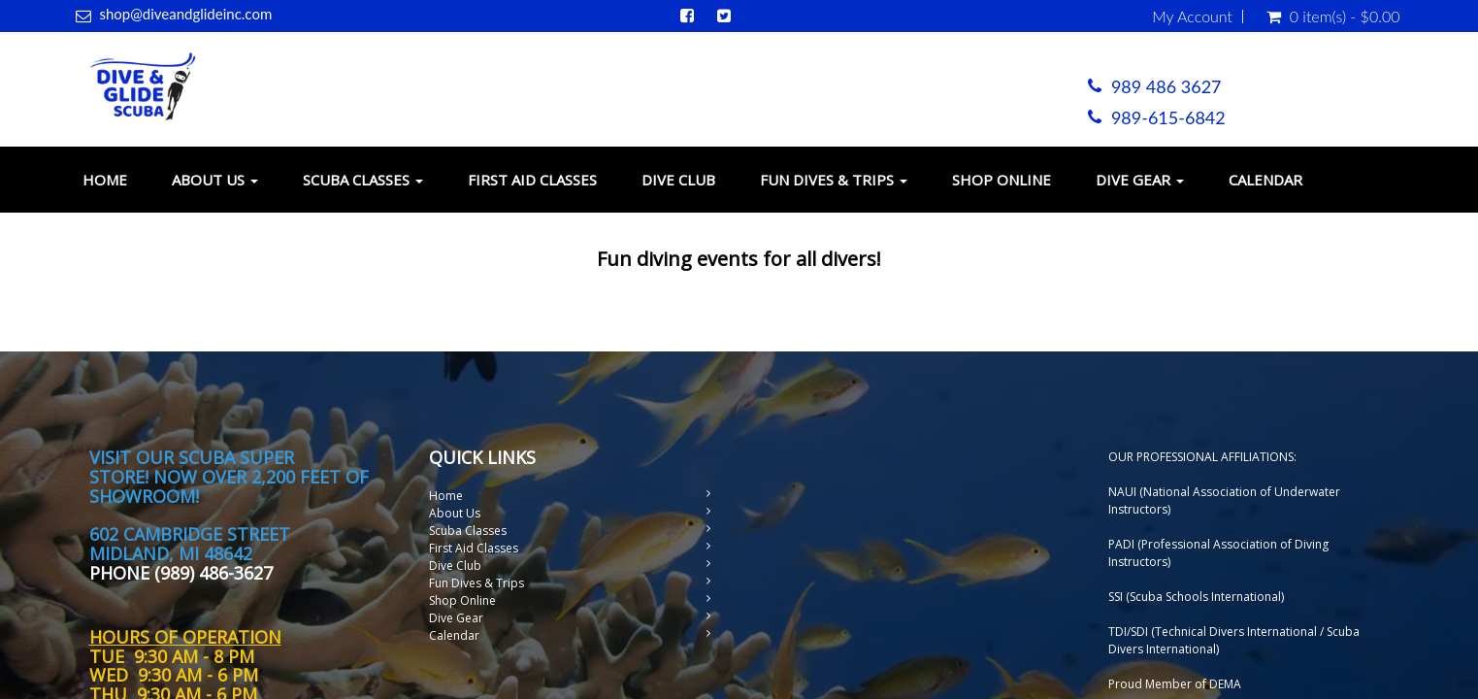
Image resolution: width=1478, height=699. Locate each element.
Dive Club (678, 179)
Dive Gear (1140, 179)
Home (104, 179)
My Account (1192, 16)
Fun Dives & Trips (833, 179)
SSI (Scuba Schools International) (1196, 596)
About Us (215, 179)
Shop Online (1001, 179)
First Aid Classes (532, 179)
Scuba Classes (363, 179)
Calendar (1265, 179)
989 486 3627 (1166, 86)
